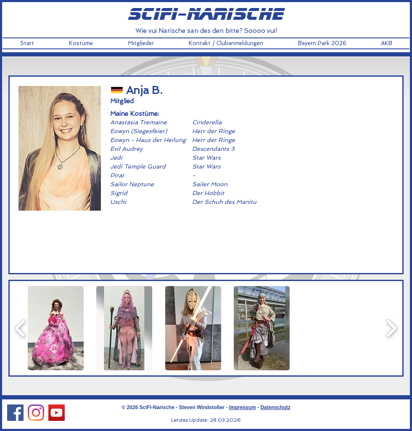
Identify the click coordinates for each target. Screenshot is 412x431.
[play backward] (20, 328)
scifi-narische (206, 14)
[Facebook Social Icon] (15, 412)
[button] (80, 43)
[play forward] (391, 328)
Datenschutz (275, 407)
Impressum (242, 407)
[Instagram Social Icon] (36, 412)
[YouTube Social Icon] (56, 412)
